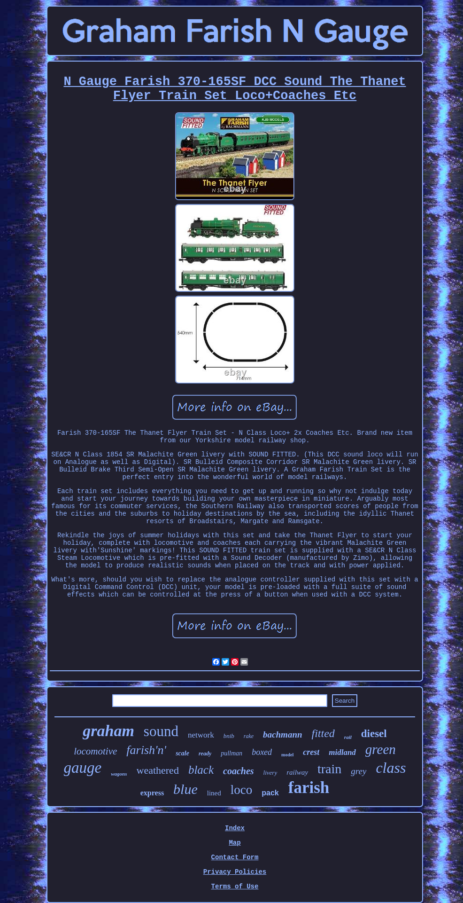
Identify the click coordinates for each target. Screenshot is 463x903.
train (329, 769)
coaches (238, 771)
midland (342, 752)
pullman (231, 753)
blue (185, 789)
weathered (158, 770)
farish (309, 787)
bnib (229, 735)
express (152, 793)
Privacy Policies (234, 872)
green (380, 749)
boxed (262, 752)
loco (242, 790)
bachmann (282, 734)
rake (249, 736)
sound (161, 731)
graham (108, 730)
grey (358, 771)
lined (214, 793)
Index (235, 828)
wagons (119, 774)
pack (270, 793)
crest (311, 752)
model (287, 754)
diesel (374, 733)
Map (234, 843)
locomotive (95, 751)
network (201, 734)
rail (348, 737)
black (201, 769)
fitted (323, 733)
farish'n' (146, 750)
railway (297, 772)
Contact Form (235, 857)
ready (205, 753)
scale (182, 753)
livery (270, 772)
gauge (83, 767)
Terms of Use (235, 886)
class (391, 767)
